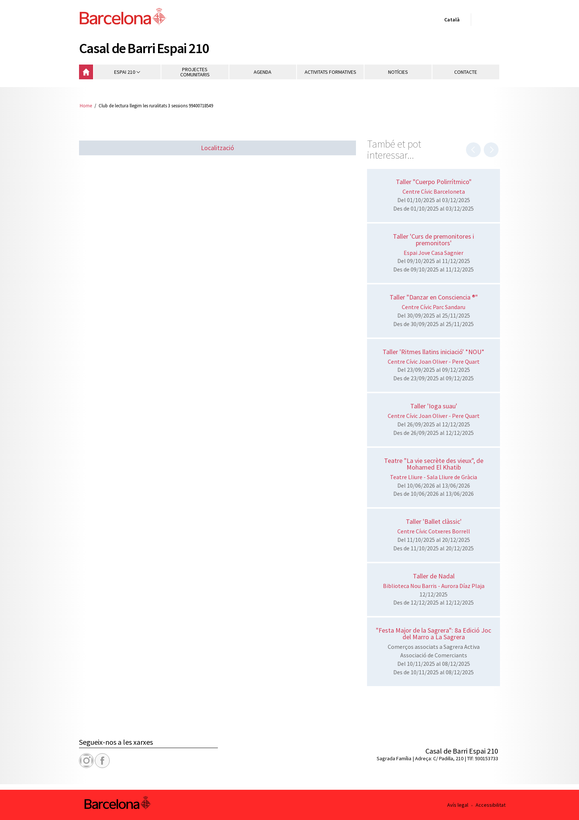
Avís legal (457, 805)
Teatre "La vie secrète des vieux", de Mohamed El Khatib (433, 463)
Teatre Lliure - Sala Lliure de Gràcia (433, 477)
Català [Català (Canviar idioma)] (450, 21)
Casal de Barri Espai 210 (144, 48)
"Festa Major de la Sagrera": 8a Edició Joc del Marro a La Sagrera (433, 633)
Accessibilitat (491, 805)
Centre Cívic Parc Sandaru (433, 307)
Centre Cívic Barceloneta (433, 191)
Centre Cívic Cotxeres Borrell (433, 531)
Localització (217, 147)
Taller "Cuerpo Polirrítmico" (434, 181)
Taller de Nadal (434, 576)
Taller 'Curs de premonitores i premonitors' (433, 239)
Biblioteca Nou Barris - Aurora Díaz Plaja (433, 585)
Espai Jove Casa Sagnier (433, 252)
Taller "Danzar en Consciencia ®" (434, 297)
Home (86, 105)
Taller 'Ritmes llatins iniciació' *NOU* (433, 351)
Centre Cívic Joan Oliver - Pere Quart (434, 361)
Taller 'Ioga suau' (433, 406)
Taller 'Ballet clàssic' (434, 521)
